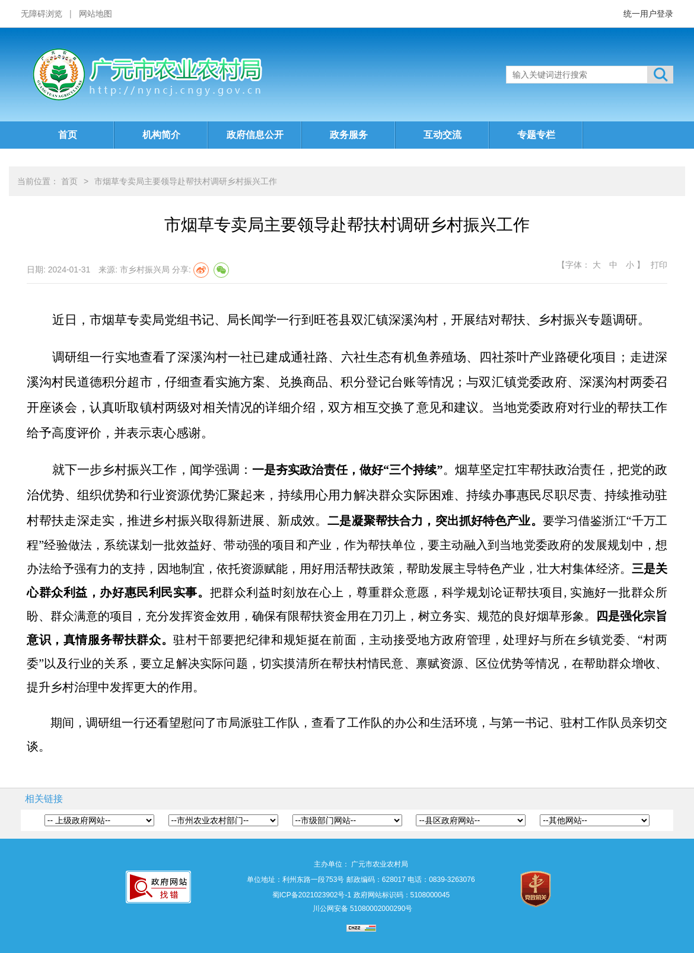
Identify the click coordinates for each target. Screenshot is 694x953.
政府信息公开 (255, 135)
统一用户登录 (648, 13)
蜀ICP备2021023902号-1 (311, 895)
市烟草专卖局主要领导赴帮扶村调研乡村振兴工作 (185, 181)
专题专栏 (536, 135)
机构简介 (161, 135)
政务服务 (349, 135)
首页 (67, 135)
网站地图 (95, 13)
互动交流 (442, 135)
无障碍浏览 (41, 13)
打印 (659, 264)
